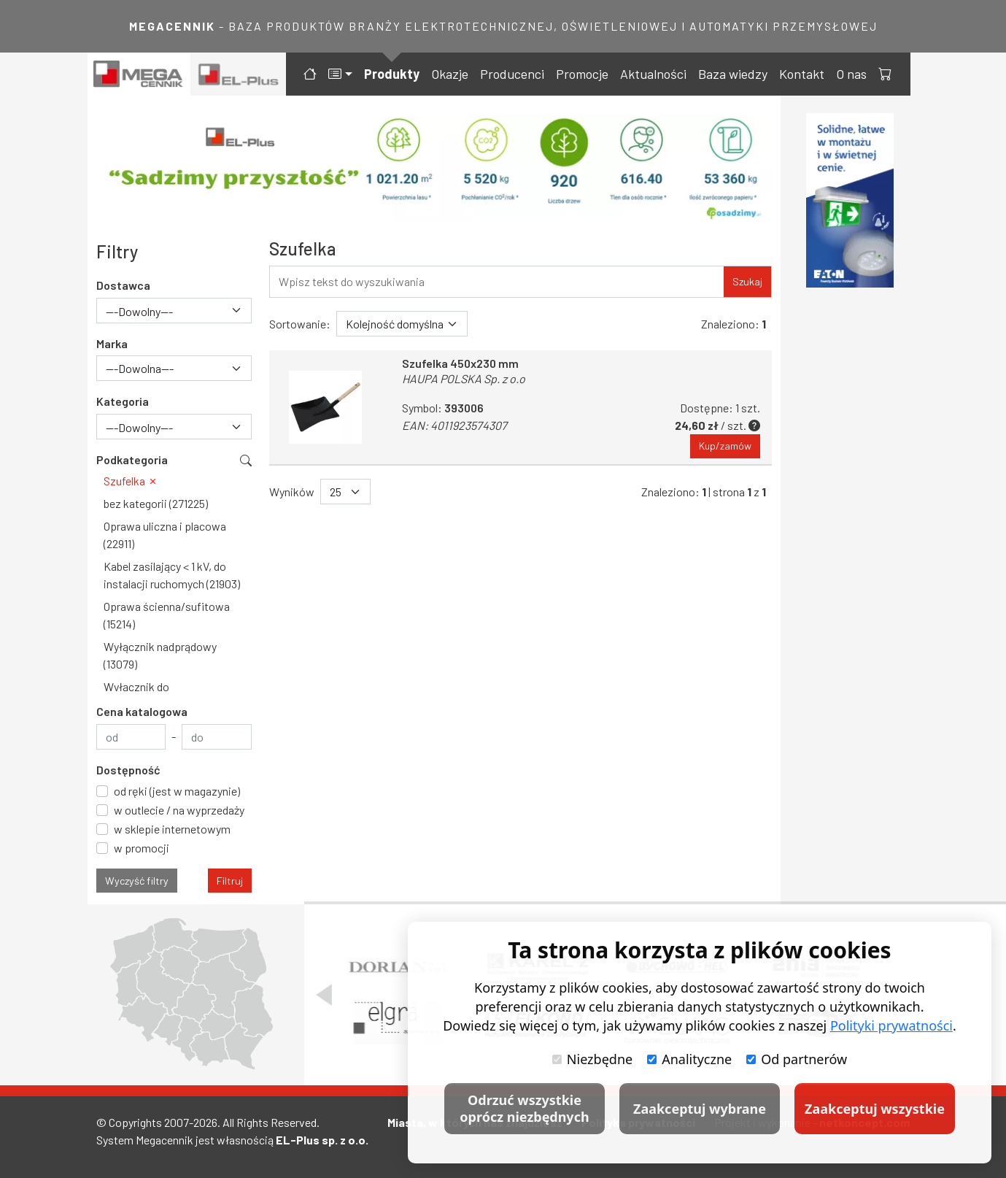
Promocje (582, 74)
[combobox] (174, 310)
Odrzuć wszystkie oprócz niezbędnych (524, 1108)
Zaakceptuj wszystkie (875, 1108)
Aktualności (653, 74)
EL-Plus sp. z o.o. (322, 1140)
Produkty (391, 74)
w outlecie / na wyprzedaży (179, 810)
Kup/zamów (724, 446)
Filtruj (230, 880)
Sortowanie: (299, 324)
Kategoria (122, 401)
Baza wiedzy (732, 74)
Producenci (512, 74)
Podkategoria (132, 459)
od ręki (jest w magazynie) (177, 791)
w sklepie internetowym (172, 829)
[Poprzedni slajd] (324, 994)
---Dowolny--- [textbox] (139, 311)
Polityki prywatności (891, 1025)
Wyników (291, 491)
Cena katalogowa (141, 711)
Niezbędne (592, 1059)
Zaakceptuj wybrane (699, 1108)
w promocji (141, 848)
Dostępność (128, 770)
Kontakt (801, 74)
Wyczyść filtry (137, 880)
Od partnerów (796, 1059)
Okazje (449, 74)
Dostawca (123, 285)
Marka (112, 343)
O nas (851, 74)
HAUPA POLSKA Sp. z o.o (463, 378)
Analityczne (689, 1059)
